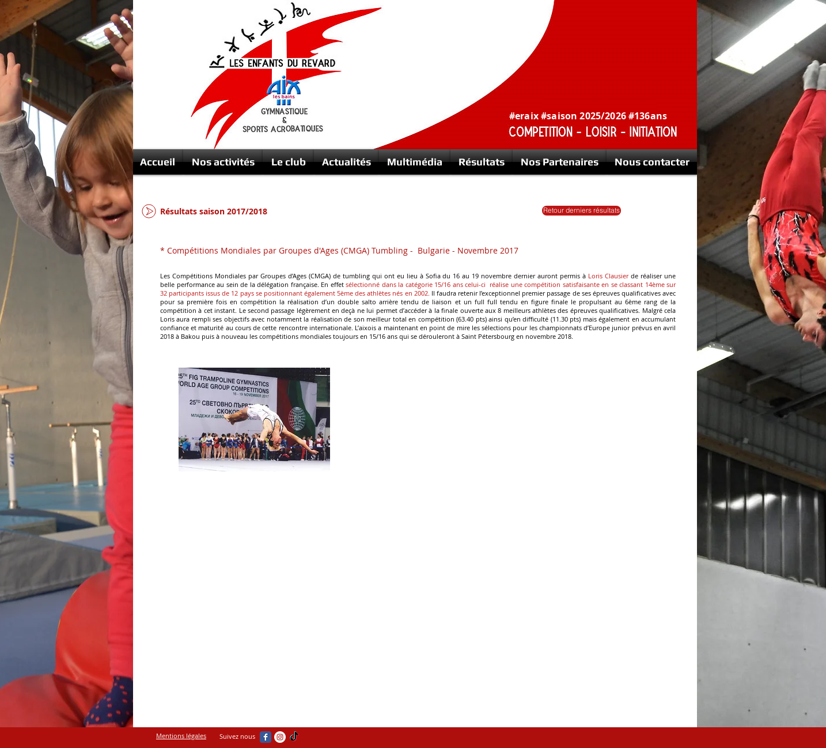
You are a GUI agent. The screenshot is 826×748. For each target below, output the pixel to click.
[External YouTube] (488, 428)
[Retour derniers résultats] (581, 211)
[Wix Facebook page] (265, 737)
